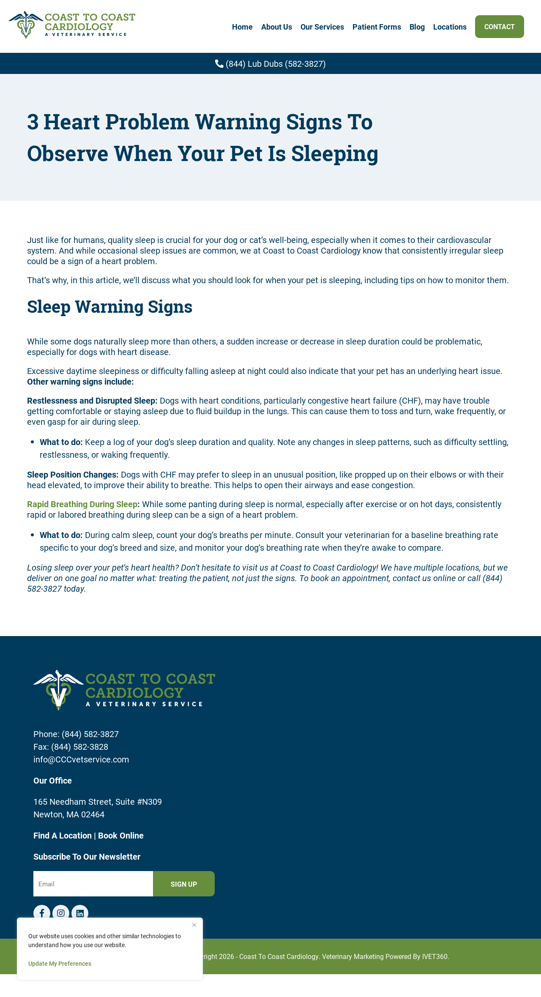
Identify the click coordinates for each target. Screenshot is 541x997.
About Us (276, 27)
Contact (499, 26)
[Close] (194, 925)
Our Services (322, 27)
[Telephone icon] (79, 913)
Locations (450, 27)
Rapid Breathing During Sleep (82, 503)
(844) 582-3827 (90, 733)
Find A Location (63, 835)
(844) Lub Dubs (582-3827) (270, 63)
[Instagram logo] (60, 913)
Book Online (121, 835)
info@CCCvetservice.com (81, 759)
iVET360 (435, 956)
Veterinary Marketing (353, 956)
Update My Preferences (59, 963)
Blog (417, 27)
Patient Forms (376, 27)
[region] (110, 949)
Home (242, 27)
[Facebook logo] (41, 913)
